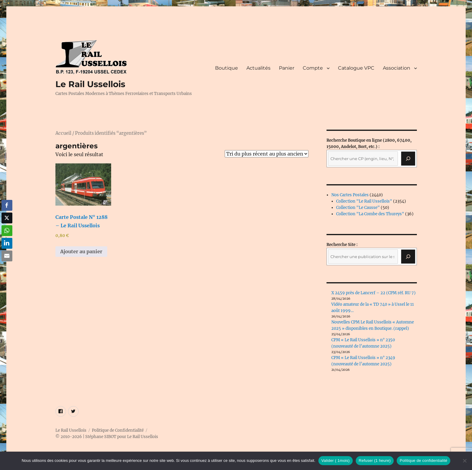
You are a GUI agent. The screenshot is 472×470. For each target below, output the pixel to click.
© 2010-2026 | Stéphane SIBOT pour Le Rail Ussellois (106, 436)
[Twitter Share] (7, 218)
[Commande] (266, 153)
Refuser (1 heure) (375, 460)
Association (396, 68)
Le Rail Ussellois (90, 84)
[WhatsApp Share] (7, 230)
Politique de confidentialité (423, 460)
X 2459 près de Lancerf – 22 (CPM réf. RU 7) (373, 292)
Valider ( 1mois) (335, 460)
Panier (286, 68)
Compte (313, 68)
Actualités (258, 68)
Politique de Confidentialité (118, 430)
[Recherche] (408, 158)
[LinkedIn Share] (7, 243)
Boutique (226, 68)
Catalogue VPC (356, 68)
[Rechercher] (408, 256)
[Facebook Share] (7, 205)
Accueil (63, 133)
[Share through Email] (7, 256)
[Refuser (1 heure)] (464, 461)
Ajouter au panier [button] (81, 251)
